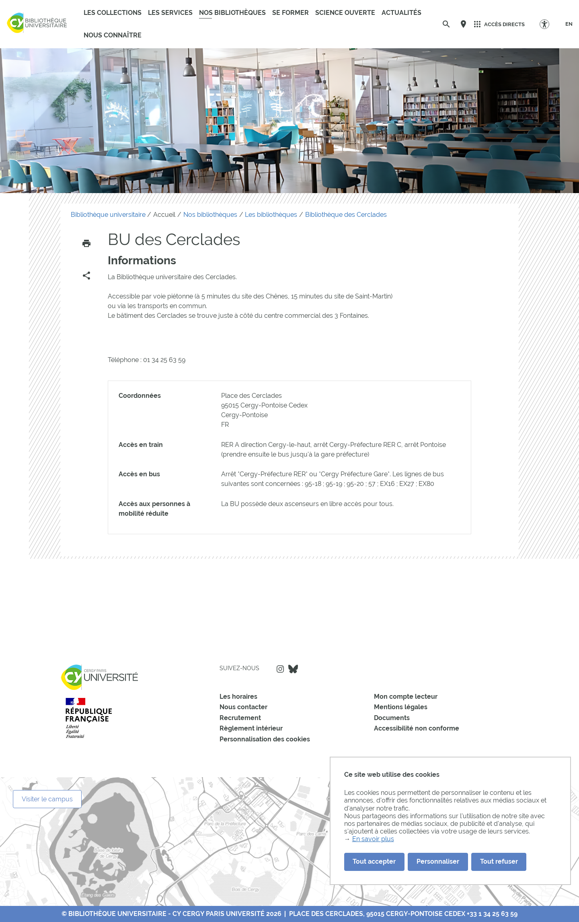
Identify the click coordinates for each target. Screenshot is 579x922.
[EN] (569, 24)
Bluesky (293, 669)
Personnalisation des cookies (265, 739)
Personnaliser (438, 861)
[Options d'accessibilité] (548, 24)
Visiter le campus (47, 799)
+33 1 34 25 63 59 (492, 914)
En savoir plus (373, 839)
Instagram (280, 669)
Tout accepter (374, 861)
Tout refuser (499, 861)
